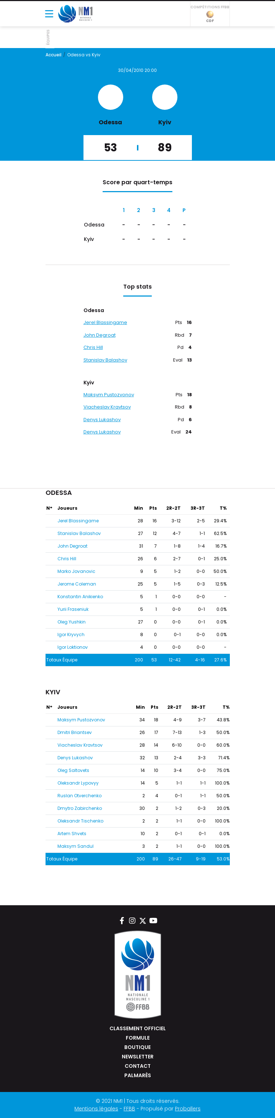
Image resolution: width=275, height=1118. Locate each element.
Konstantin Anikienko (80, 596)
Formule (138, 1037)
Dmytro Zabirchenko (79, 808)
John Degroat (99, 335)
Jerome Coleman (76, 584)
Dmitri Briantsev (74, 732)
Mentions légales (96, 1108)
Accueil (53, 55)
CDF (210, 17)
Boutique (137, 1047)
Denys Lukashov (102, 419)
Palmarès (137, 1075)
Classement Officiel (137, 1028)
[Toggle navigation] (49, 14)
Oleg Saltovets (73, 770)
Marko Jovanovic (76, 571)
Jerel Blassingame (105, 322)
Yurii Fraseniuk (73, 609)
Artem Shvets (71, 833)
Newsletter (138, 1056)
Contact (138, 1066)
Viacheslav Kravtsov (107, 406)
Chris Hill (93, 347)
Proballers (188, 1108)
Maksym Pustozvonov (108, 394)
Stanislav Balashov (105, 360)
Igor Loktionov (72, 647)
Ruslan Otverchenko (79, 796)
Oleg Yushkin (71, 622)
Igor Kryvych (71, 634)
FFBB (129, 1108)
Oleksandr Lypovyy (78, 783)
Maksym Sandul (75, 846)
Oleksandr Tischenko (80, 821)
